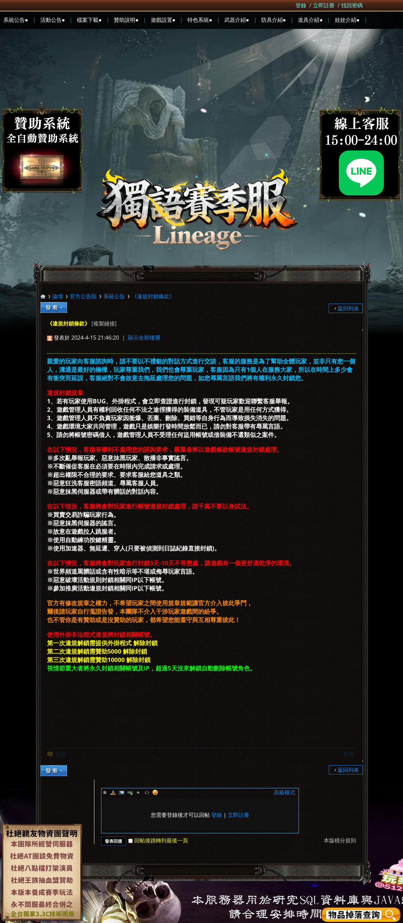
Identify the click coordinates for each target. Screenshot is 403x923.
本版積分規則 (340, 840)
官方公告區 (83, 296)
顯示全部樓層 (144, 337)
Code (146, 792)
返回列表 (348, 308)
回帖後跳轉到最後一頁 (158, 840)
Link (130, 792)
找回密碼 (352, 5)
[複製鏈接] (103, 323)
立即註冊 (323, 5)
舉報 (348, 754)
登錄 (301, 5)
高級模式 (284, 792)
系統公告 (114, 296)
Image (121, 792)
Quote (138, 792)
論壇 (57, 296)
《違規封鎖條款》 (153, 296)
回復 (60, 754)
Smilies (155, 792)
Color (113, 792)
